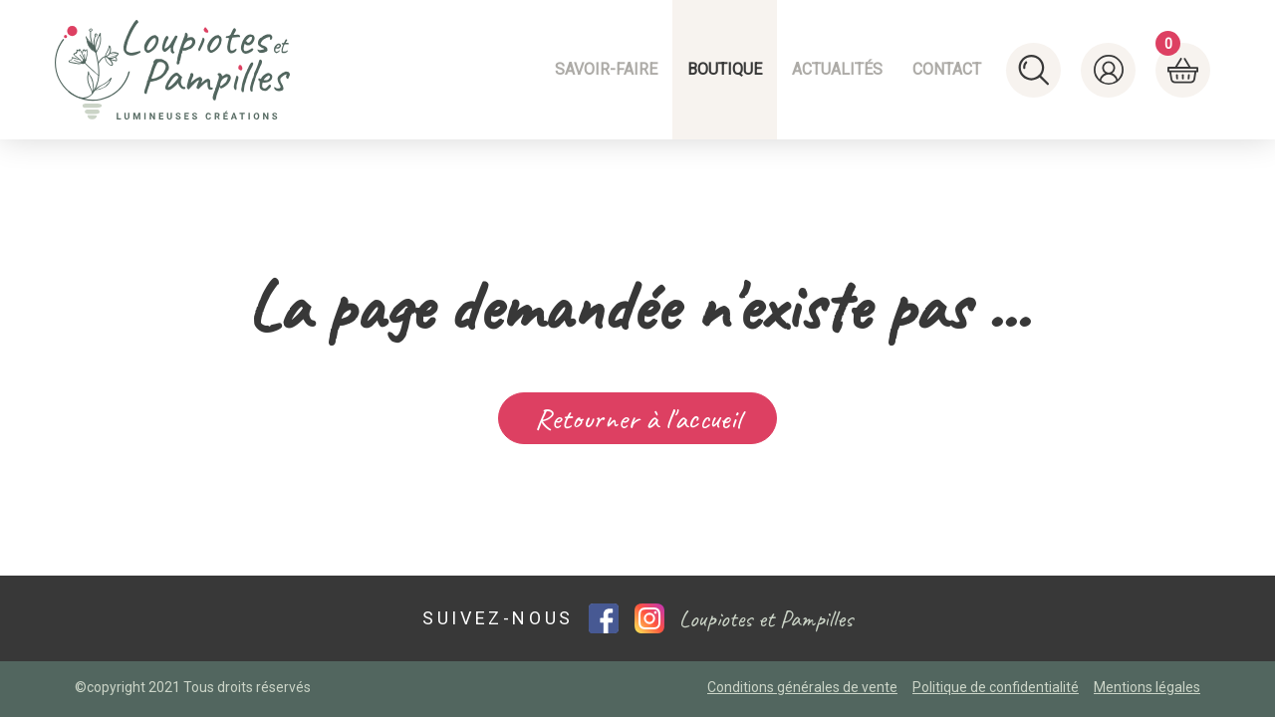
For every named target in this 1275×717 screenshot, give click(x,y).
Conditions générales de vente (802, 687)
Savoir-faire (606, 69)
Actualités (837, 69)
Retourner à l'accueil (638, 418)
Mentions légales (1147, 687)
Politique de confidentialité (995, 687)
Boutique (724, 69)
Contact (946, 69)
